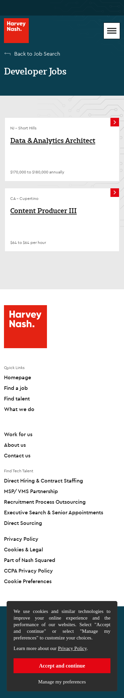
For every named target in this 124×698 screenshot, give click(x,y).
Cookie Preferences (28, 581)
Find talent (17, 398)
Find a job (16, 388)
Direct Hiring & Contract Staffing (43, 480)
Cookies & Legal (23, 549)
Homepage (17, 377)
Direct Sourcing (23, 523)
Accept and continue (62, 666)
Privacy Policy (72, 648)
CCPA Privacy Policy (28, 570)
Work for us (18, 434)
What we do (19, 409)
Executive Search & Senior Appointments (53, 512)
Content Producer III (43, 210)
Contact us (17, 455)
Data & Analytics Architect (52, 140)
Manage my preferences (62, 681)
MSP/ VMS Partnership (31, 491)
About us (15, 445)
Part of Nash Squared (29, 560)
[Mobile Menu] (111, 31)
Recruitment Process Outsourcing (45, 501)
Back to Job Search (37, 53)
